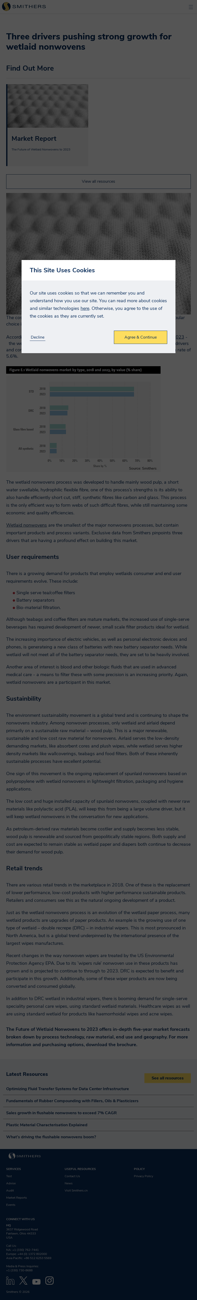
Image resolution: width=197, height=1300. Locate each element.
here (85, 308)
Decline (37, 337)
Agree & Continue (140, 337)
